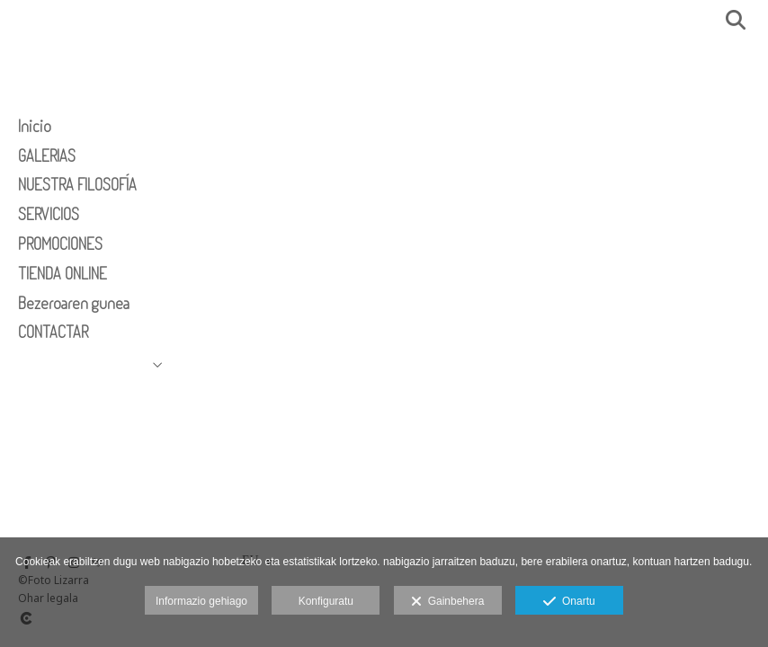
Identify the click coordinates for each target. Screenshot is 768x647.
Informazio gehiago (201, 601)
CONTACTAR (53, 331)
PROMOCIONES (60, 243)
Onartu (568, 602)
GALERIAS (47, 155)
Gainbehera (447, 602)
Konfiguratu (326, 601)
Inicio (34, 126)
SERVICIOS (48, 214)
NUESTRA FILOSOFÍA (77, 184)
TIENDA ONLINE (62, 273)
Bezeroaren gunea (73, 303)
